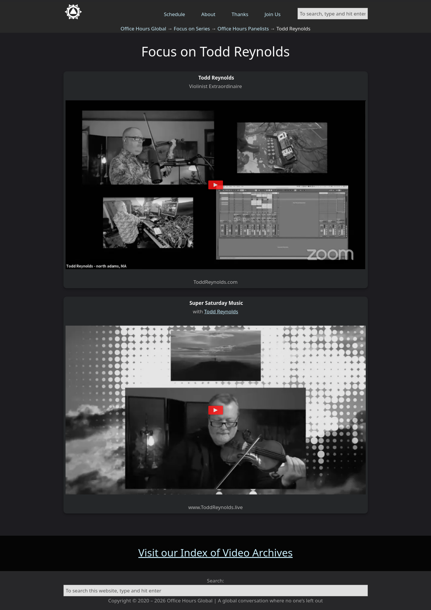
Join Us (273, 14)
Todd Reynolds (221, 311)
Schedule (174, 14)
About (208, 14)
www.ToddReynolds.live (215, 507)
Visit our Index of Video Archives (215, 552)
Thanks (240, 14)
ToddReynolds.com (215, 282)
